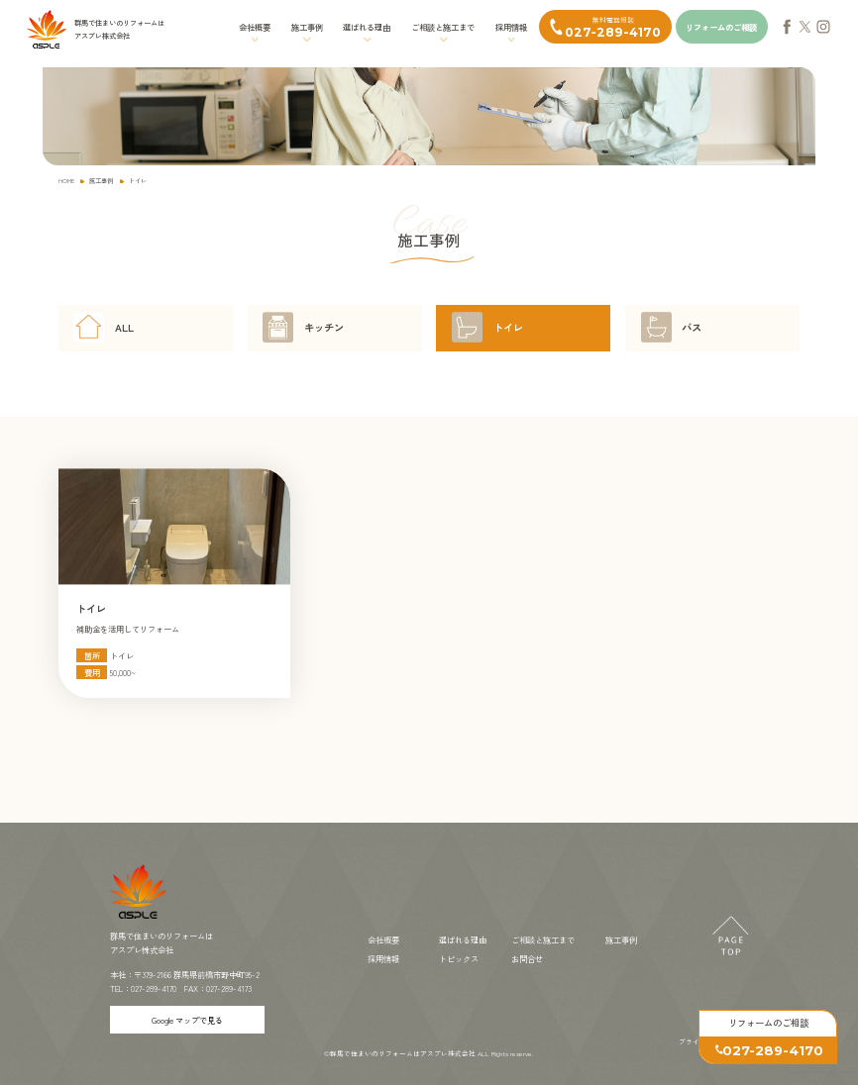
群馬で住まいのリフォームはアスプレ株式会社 (403, 1053)
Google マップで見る (187, 1020)
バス (691, 327)
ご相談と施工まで (443, 27)
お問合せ (527, 958)
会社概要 (254, 27)
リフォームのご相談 (721, 27)
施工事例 (307, 27)
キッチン (324, 327)
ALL (124, 327)
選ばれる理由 (366, 27)
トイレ (508, 327)
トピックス (459, 958)
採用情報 (511, 27)
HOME (66, 180)
